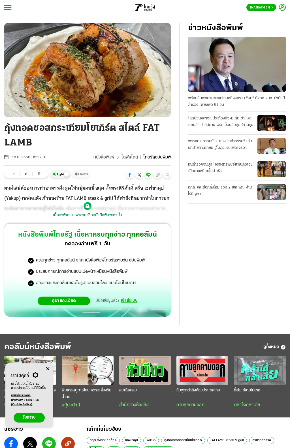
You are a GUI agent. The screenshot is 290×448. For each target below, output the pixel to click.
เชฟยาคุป (131, 440)
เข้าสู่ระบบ (129, 301)
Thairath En (261, 7)
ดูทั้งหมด (274, 347)
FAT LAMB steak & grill (227, 440)
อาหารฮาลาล (261, 440)
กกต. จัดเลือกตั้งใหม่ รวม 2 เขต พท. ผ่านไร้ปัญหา (220, 190)
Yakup (151, 440)
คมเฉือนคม (128, 390)
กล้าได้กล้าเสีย (247, 405)
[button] (129, 175)
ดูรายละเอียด (64, 301)
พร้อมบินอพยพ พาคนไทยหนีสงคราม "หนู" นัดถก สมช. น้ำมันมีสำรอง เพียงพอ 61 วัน (236, 101)
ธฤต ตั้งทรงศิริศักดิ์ (103, 440)
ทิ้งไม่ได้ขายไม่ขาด (247, 390)
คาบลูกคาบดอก (190, 405)
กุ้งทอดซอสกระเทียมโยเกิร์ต (183, 440)
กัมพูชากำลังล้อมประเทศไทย (198, 390)
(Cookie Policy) (22, 404)
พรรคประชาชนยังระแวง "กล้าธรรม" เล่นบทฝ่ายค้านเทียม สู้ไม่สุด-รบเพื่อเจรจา (220, 144)
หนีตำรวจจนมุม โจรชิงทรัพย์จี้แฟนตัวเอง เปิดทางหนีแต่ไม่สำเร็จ (220, 167)
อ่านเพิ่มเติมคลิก (22, 398)
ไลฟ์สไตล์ (129, 157)
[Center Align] (47, 369)
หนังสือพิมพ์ (103, 157)
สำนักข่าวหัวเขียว (134, 405)
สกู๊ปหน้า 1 (71, 405)
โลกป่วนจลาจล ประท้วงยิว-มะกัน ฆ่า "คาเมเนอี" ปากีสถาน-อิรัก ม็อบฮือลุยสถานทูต (220, 121)
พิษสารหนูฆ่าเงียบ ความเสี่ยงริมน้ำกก (86, 393)
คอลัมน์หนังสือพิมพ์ (37, 347)
